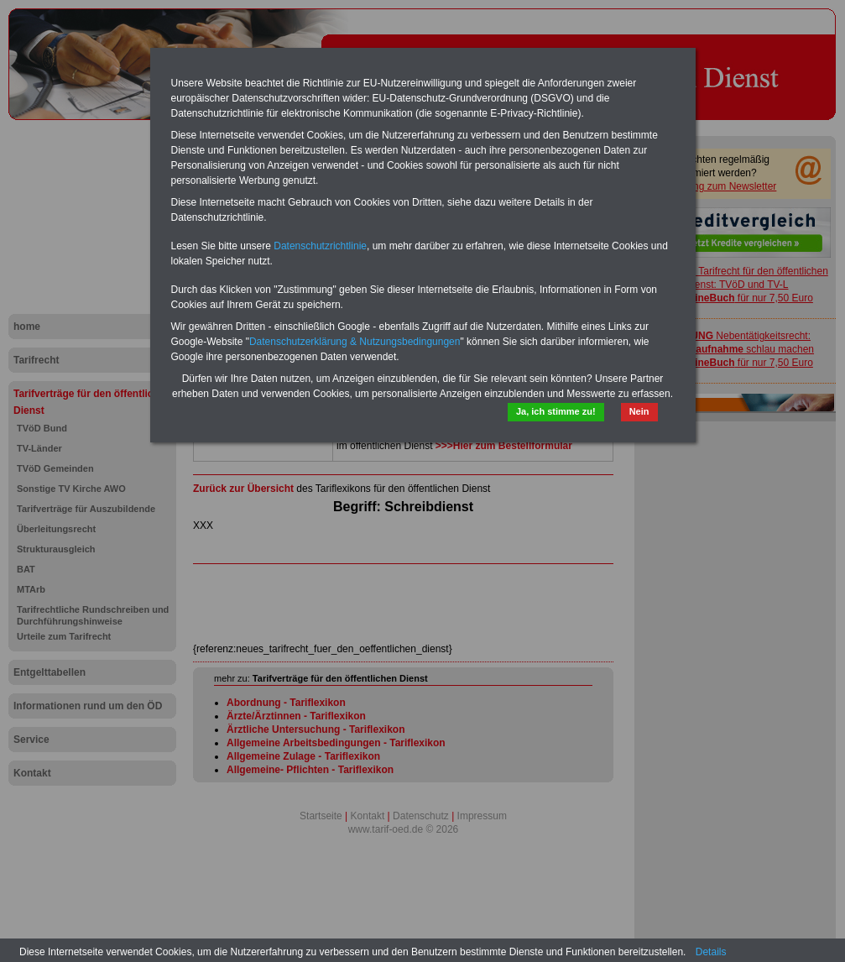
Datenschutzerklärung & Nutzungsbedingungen (355, 342)
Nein (639, 411)
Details (711, 952)
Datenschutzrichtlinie (320, 246)
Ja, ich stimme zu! (556, 411)
